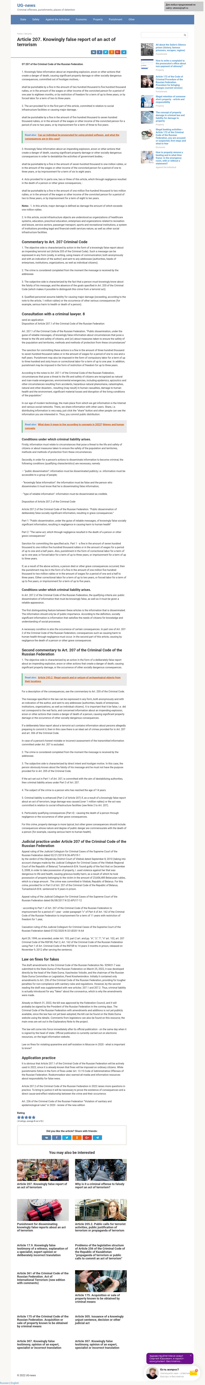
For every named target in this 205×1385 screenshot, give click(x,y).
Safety (35, 19)
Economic (81, 19)
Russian (4, 1383)
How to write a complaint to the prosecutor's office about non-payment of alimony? (171, 63)
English (15, 1383)
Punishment (115, 19)
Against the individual (58, 19)
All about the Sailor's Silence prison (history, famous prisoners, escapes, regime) (171, 47)
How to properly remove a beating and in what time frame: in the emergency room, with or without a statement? (169, 158)
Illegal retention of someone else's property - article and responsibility (170, 99)
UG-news (26, 5)
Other (132, 19)
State (23, 19)
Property (98, 19)
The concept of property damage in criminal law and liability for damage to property (170, 116)
